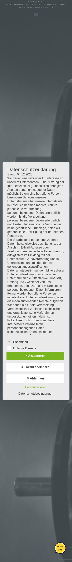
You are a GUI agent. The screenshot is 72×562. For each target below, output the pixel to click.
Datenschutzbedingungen (35, 393)
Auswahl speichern (35, 367)
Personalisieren (35, 387)
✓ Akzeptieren (35, 355)
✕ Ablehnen (35, 378)
